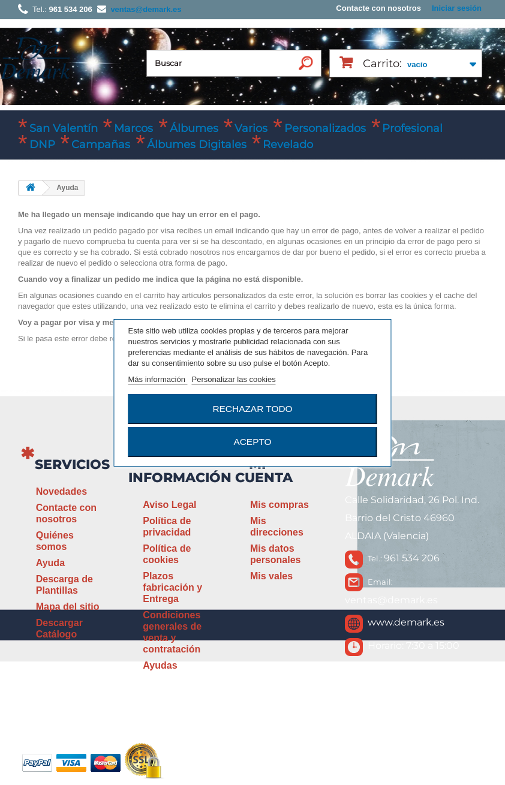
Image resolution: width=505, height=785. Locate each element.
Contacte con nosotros (378, 8)
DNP (42, 144)
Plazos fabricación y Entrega (172, 587)
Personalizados (325, 128)
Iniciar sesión (457, 8)
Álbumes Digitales (197, 144)
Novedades (61, 491)
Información (180, 478)
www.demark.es (406, 622)
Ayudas (160, 665)
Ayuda (50, 563)
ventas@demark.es (391, 600)
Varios (251, 128)
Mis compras (279, 505)
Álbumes (194, 128)
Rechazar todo (252, 409)
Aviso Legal (169, 505)
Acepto (252, 442)
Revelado (288, 144)
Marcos (133, 128)
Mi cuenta (264, 471)
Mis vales (271, 576)
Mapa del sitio (68, 606)
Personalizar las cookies (233, 379)
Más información (158, 379)
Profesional (412, 128)
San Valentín (63, 128)
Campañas (100, 144)
